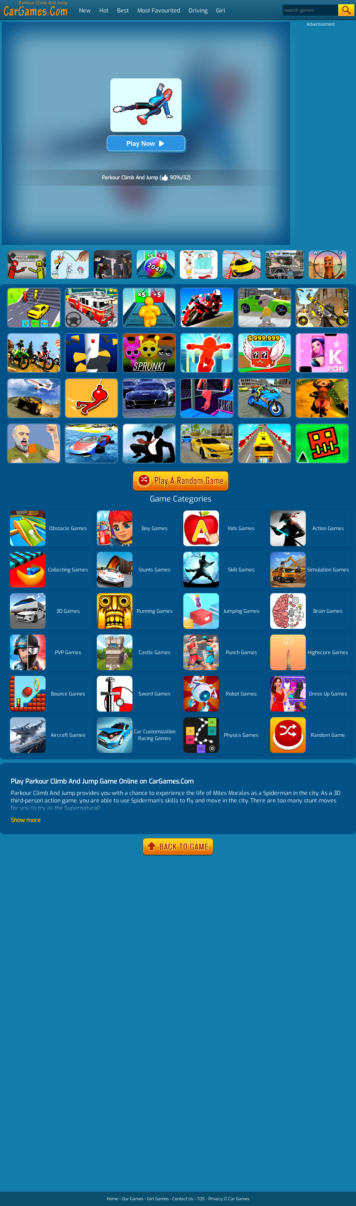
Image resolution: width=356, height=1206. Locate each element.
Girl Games (158, 1199)
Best (123, 10)
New (85, 10)
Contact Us (182, 1199)
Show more (26, 820)
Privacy (215, 1199)
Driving (198, 10)
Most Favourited (158, 10)
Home (112, 1199)
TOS (201, 1199)
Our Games (132, 1199)
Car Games (239, 1199)
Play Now (146, 143)
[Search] (309, 10)
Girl (220, 10)
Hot (104, 10)
